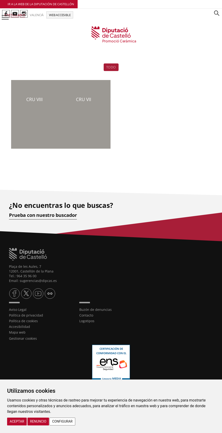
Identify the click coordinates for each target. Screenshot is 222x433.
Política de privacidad (26, 315)
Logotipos (86, 321)
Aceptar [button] (17, 421)
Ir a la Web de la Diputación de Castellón (41, 4)
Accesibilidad (19, 326)
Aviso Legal (18, 309)
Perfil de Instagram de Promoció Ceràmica (24, 14)
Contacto (86, 315)
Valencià (37, 15)
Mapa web (17, 332)
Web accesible (60, 15)
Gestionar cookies (23, 338)
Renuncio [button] (38, 421)
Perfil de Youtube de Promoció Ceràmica (15, 14)
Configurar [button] (62, 421)
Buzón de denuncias (95, 309)
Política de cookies (23, 321)
